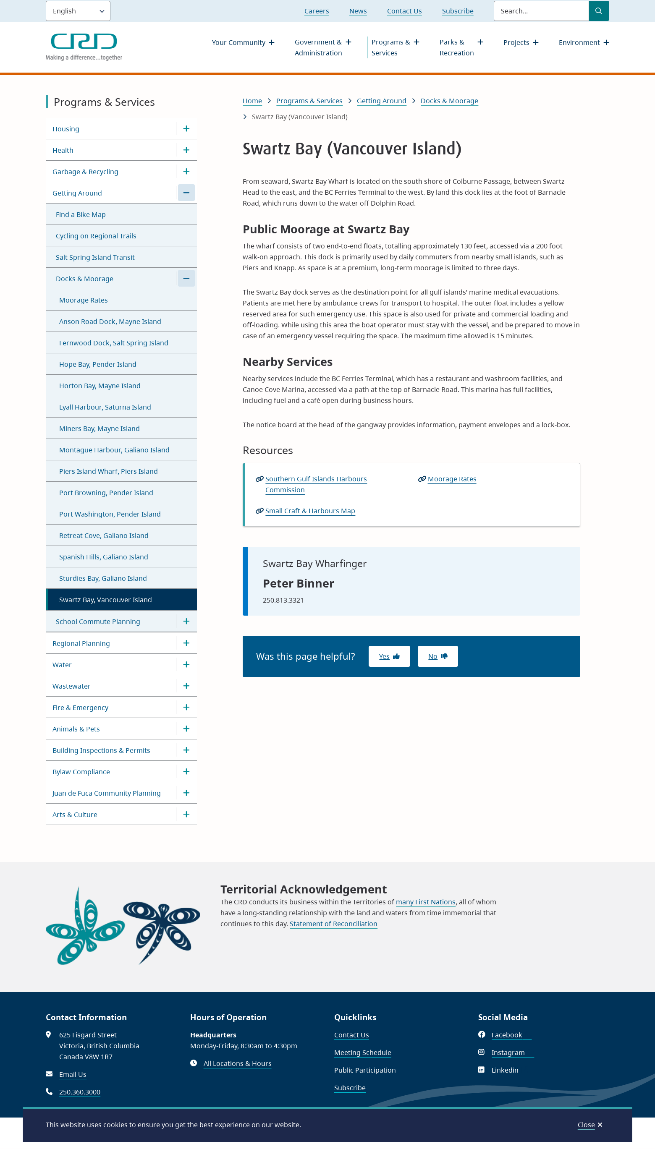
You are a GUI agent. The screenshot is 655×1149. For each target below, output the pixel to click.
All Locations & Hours (238, 1063)
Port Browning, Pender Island (106, 492)
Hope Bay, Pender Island (97, 364)
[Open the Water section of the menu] (186, 664)
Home (252, 100)
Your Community (238, 42)
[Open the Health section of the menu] (186, 149)
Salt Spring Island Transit (95, 257)
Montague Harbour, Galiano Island (114, 449)
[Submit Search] (599, 11)
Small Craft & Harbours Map (313, 510)
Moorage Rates (83, 300)
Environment (579, 42)
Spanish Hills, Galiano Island (103, 556)
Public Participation (365, 1070)
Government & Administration (318, 47)
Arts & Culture (74, 814)
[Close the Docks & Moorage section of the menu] (186, 278)
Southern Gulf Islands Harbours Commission (316, 484)
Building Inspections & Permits (101, 750)
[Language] (78, 11)
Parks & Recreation (457, 47)
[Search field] (541, 11)
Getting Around (77, 193)
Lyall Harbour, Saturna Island (105, 407)
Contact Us (404, 11)
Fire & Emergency (80, 707)
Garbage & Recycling (85, 171)
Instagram (513, 1052)
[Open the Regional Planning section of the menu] (186, 643)
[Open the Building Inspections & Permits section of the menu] (186, 750)
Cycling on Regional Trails (96, 235)
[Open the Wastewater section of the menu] (186, 685)
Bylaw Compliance (81, 771)
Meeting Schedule (362, 1052)
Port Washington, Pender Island (110, 514)
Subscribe (458, 11)
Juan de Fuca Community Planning (106, 793)
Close (586, 1124)
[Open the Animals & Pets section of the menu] (186, 728)
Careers (316, 11)
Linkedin (510, 1070)
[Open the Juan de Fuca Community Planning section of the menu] (186, 792)
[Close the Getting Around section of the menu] (186, 192)
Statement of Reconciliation (333, 923)
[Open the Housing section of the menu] (186, 128)
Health (62, 150)
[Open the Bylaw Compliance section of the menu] (186, 771)
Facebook (512, 1034)
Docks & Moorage (84, 278)
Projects (516, 42)
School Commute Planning (98, 621)
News (358, 11)
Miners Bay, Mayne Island (99, 428)
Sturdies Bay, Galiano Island (103, 578)
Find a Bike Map (81, 214)
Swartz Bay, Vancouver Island (105, 599)
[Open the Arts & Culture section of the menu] (186, 814)
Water (62, 664)
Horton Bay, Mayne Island (100, 385)
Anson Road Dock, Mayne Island (110, 321)
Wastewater (71, 686)
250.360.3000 (79, 1092)
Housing (65, 128)
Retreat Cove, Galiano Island (104, 535)
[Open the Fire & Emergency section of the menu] (186, 707)
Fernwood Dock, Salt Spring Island (113, 342)
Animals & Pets (76, 729)
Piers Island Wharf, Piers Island (108, 471)
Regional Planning (81, 643)
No (433, 656)
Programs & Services (391, 47)
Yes (384, 656)
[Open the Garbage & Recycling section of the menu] (186, 171)
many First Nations (426, 901)
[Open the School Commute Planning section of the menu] (186, 621)
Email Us (72, 1074)
